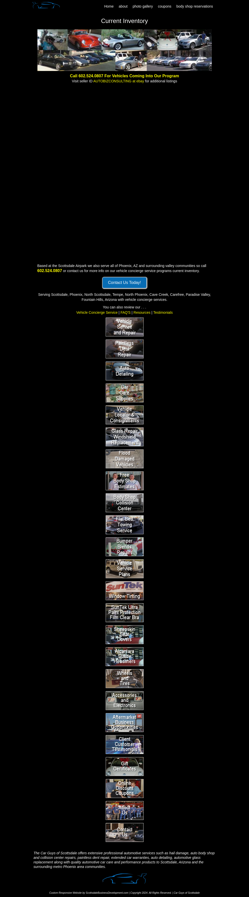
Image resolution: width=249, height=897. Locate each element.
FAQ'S (126, 312)
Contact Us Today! (124, 282)
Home (109, 6)
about (123, 6)
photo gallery (143, 6)
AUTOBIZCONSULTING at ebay (118, 81)
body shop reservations (194, 6)
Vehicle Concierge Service (97, 312)
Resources (141, 312)
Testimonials (163, 312)
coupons (164, 6)
